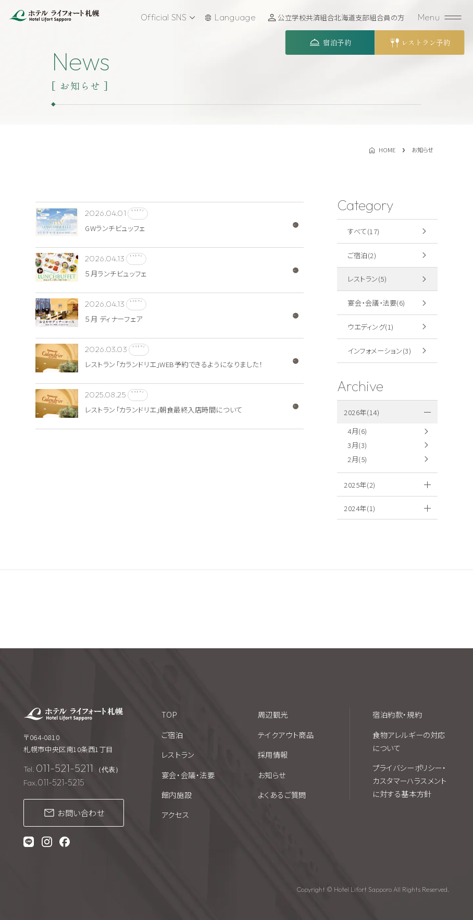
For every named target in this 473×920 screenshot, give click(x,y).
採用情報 (273, 754)
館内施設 (176, 794)
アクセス (175, 814)
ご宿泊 (172, 734)
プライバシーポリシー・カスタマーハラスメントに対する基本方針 (409, 780)
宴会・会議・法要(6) (376, 303)
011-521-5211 (64, 767)
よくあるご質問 (282, 794)
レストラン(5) (367, 279)
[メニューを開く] (441, 18)
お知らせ (272, 774)
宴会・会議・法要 (188, 774)
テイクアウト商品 (286, 734)
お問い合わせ (81, 812)
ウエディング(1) (370, 327)
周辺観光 (273, 714)
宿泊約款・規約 (397, 714)
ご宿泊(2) (361, 255)
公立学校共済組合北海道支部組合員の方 (343, 17)
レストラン (177, 754)
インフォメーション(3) (379, 351)
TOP (169, 714)
